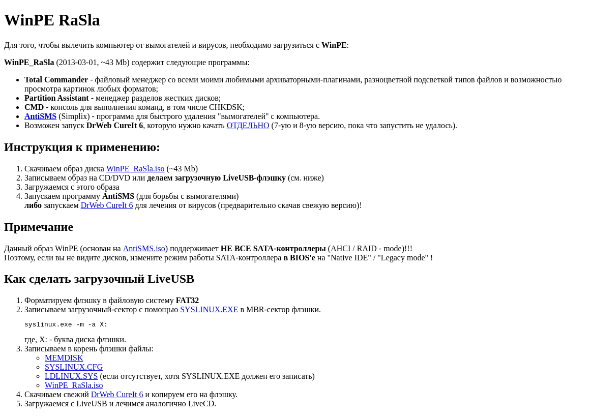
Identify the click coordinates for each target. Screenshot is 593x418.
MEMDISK (64, 359)
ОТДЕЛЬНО (248, 125)
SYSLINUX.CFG (74, 368)
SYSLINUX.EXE (209, 309)
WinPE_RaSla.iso (135, 168)
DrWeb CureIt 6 (107, 205)
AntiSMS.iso (144, 248)
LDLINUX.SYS (71, 377)
